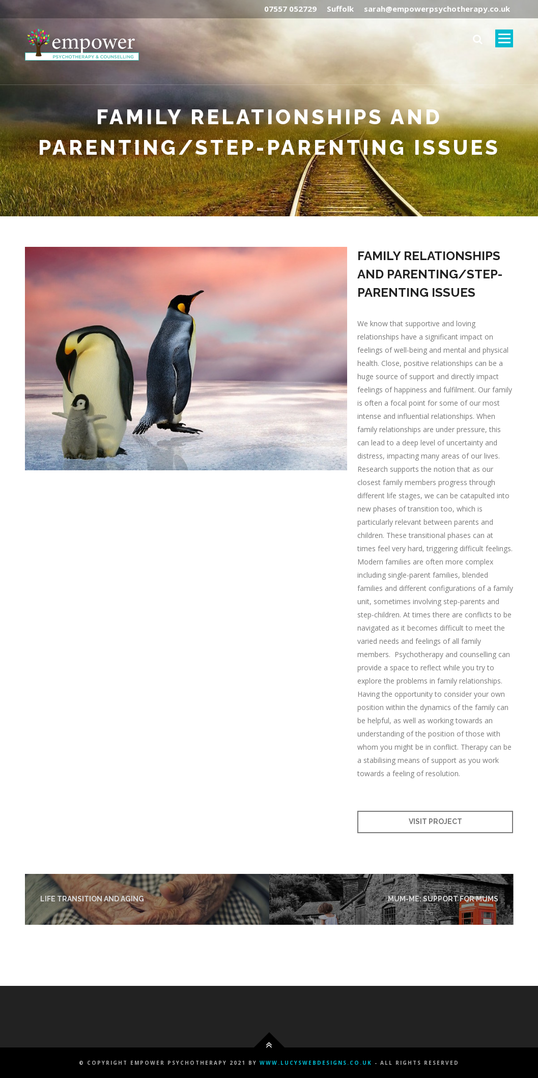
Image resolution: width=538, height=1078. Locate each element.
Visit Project (435, 821)
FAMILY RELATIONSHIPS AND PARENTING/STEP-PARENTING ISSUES (429, 274)
